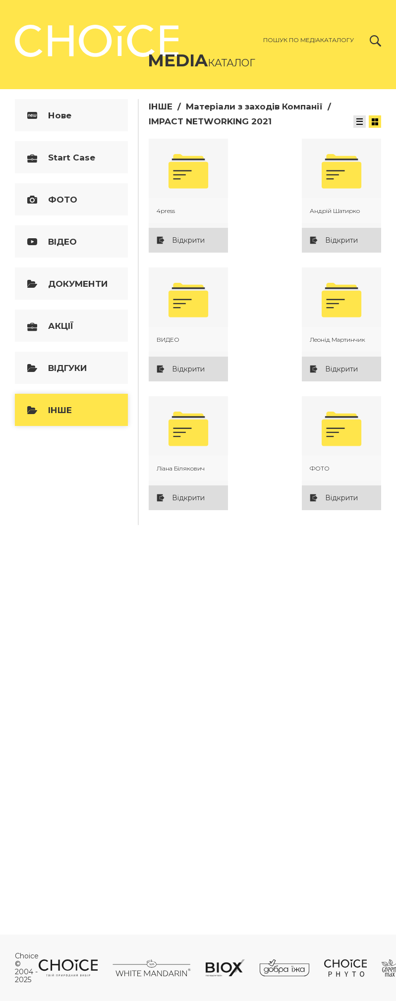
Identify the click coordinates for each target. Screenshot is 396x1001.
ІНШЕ (160, 106)
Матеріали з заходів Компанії (254, 106)
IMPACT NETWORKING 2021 (210, 121)
